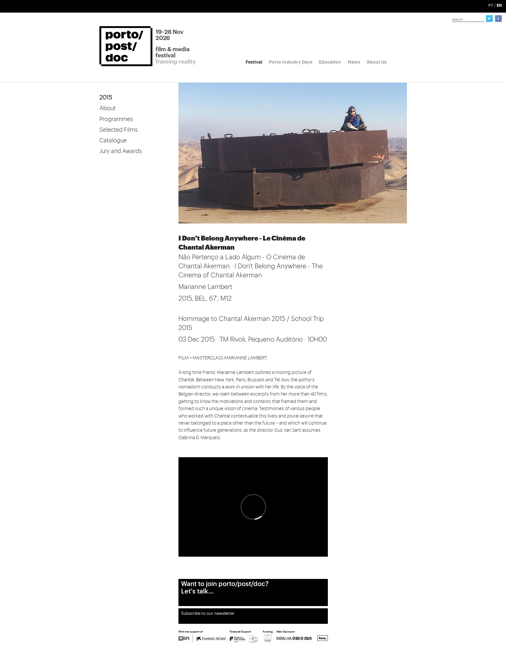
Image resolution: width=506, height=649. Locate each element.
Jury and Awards (120, 151)
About (107, 108)
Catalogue (113, 140)
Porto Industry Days (290, 62)
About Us (377, 62)
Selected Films (118, 130)
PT (490, 5)
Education (330, 62)
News (354, 62)
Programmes (116, 119)
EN (499, 5)
